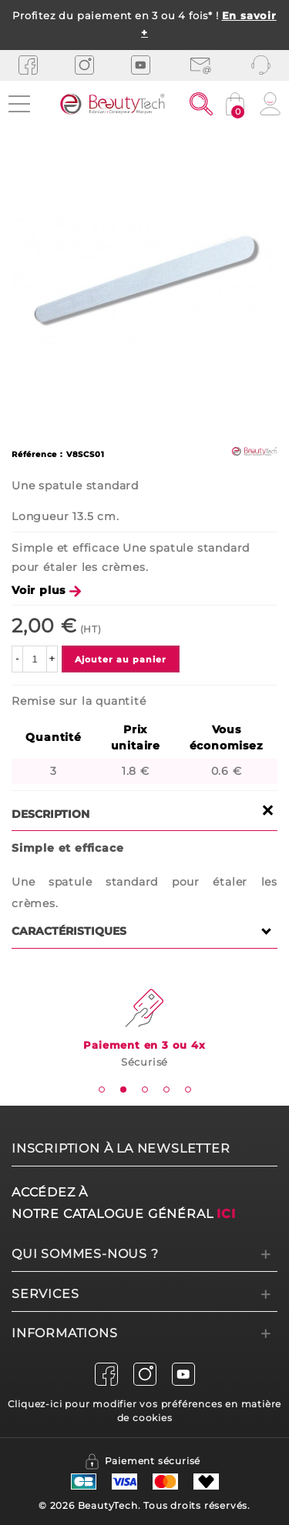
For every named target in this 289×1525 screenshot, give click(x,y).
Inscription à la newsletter (121, 1148)
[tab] (102, 1089)
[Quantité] (34, 659)
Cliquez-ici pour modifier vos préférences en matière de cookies (145, 1410)
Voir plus (46, 590)
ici (226, 1213)
